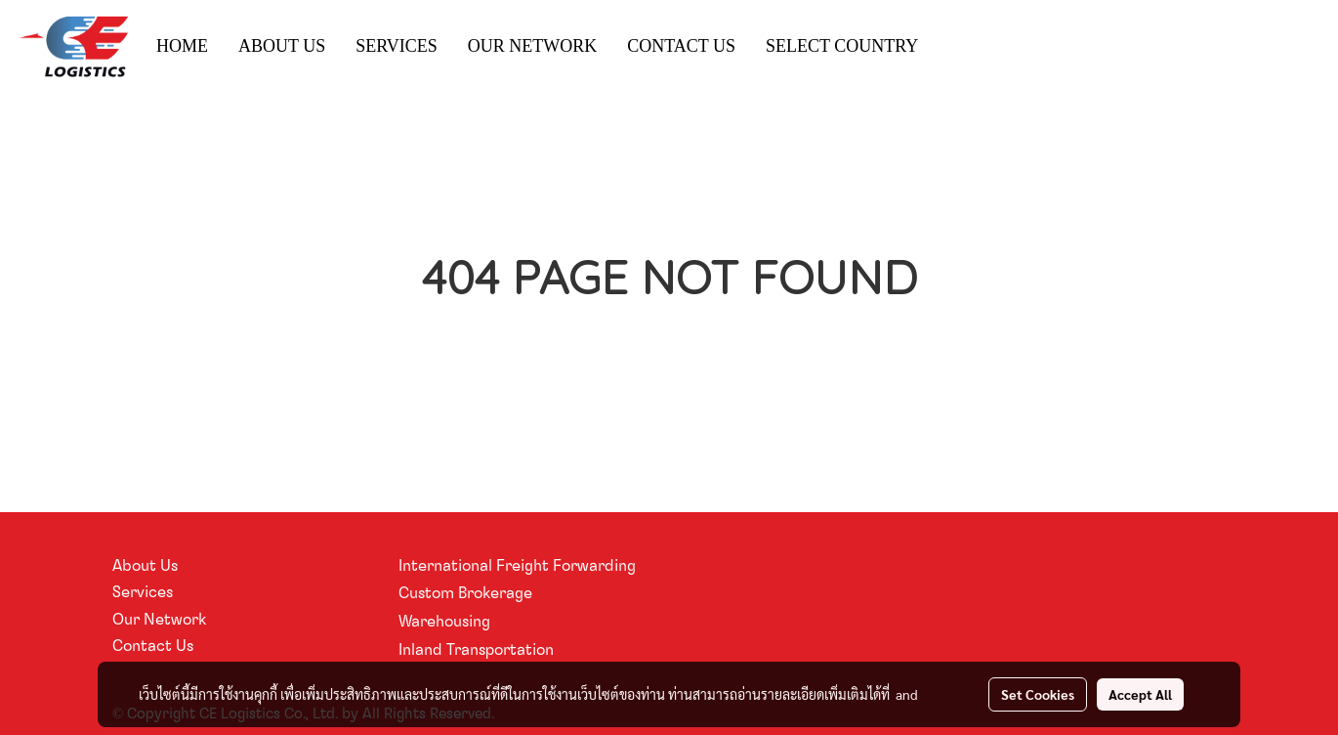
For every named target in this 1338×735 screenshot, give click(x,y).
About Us (145, 565)
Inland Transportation (476, 649)
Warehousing (444, 620)
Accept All (1140, 694)
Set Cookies (1037, 694)
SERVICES (396, 46)
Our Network (159, 618)
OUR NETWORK (533, 46)
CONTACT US (681, 46)
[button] (950, 47)
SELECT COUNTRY (842, 46)
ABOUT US (281, 46)
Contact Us (152, 645)
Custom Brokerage (465, 592)
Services (142, 591)
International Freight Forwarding (517, 565)
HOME (182, 46)
